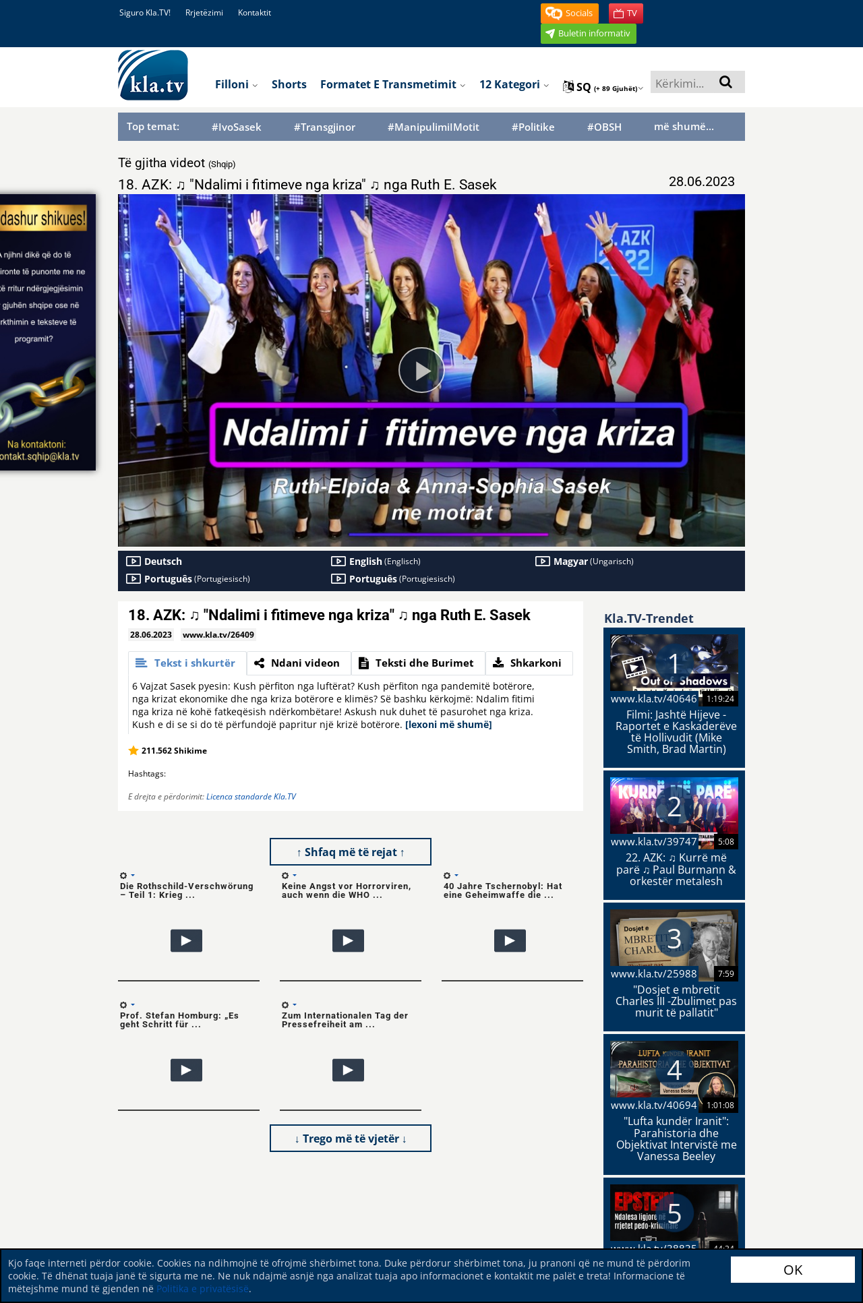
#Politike (533, 127)
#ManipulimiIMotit (433, 127)
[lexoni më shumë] (448, 724)
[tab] (187, 663)
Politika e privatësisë (202, 1288)
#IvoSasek (237, 127)
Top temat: (153, 126)
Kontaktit (254, 12)
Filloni (236, 84)
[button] (570, 13)
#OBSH (604, 127)
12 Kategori (514, 84)
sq (603, 87)
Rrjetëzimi (204, 12)
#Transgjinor (324, 127)
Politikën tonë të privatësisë (652, 1233)
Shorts (289, 84)
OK (792, 1270)
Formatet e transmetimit (393, 84)
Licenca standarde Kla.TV (251, 796)
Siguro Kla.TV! (145, 12)
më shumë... (684, 126)
